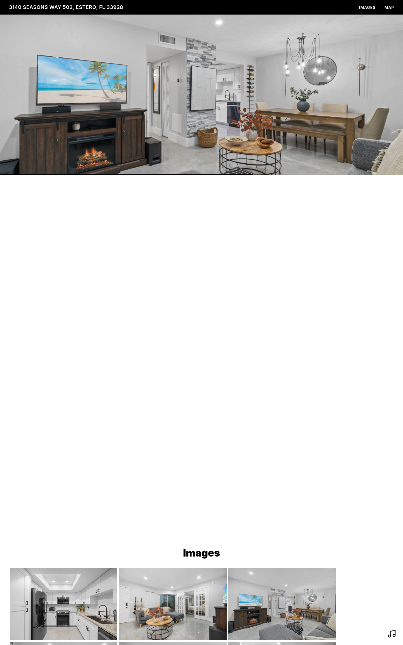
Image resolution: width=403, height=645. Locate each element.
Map (389, 7)
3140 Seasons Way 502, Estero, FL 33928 (66, 7)
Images (367, 7)
